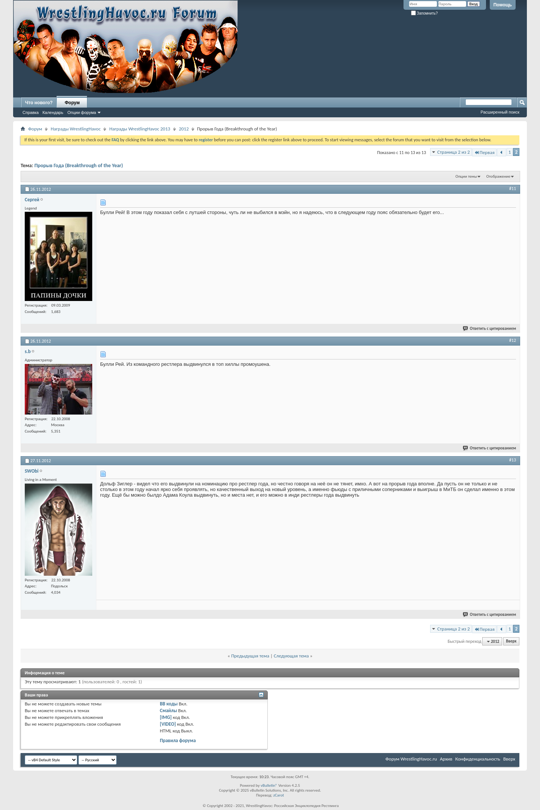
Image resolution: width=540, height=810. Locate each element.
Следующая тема (291, 656)
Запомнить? (424, 13)
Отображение (498, 176)
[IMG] (166, 717)
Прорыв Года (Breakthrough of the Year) (78, 165)
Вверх (511, 641)
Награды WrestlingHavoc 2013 (139, 129)
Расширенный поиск (499, 112)
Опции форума (82, 112)
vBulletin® (269, 785)
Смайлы (168, 710)
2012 (184, 129)
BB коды (169, 704)
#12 (512, 340)
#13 (512, 460)
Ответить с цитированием (490, 328)
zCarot (278, 795)
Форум (72, 102)
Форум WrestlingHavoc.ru (411, 759)
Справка (30, 112)
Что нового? (38, 102)
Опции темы (466, 176)
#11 (512, 188)
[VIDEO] (168, 724)
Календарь (52, 112)
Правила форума (178, 740)
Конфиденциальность (477, 759)
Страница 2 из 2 (453, 152)
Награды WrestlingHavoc (75, 129)
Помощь (503, 4)
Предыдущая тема (250, 656)
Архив (446, 759)
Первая (484, 152)
